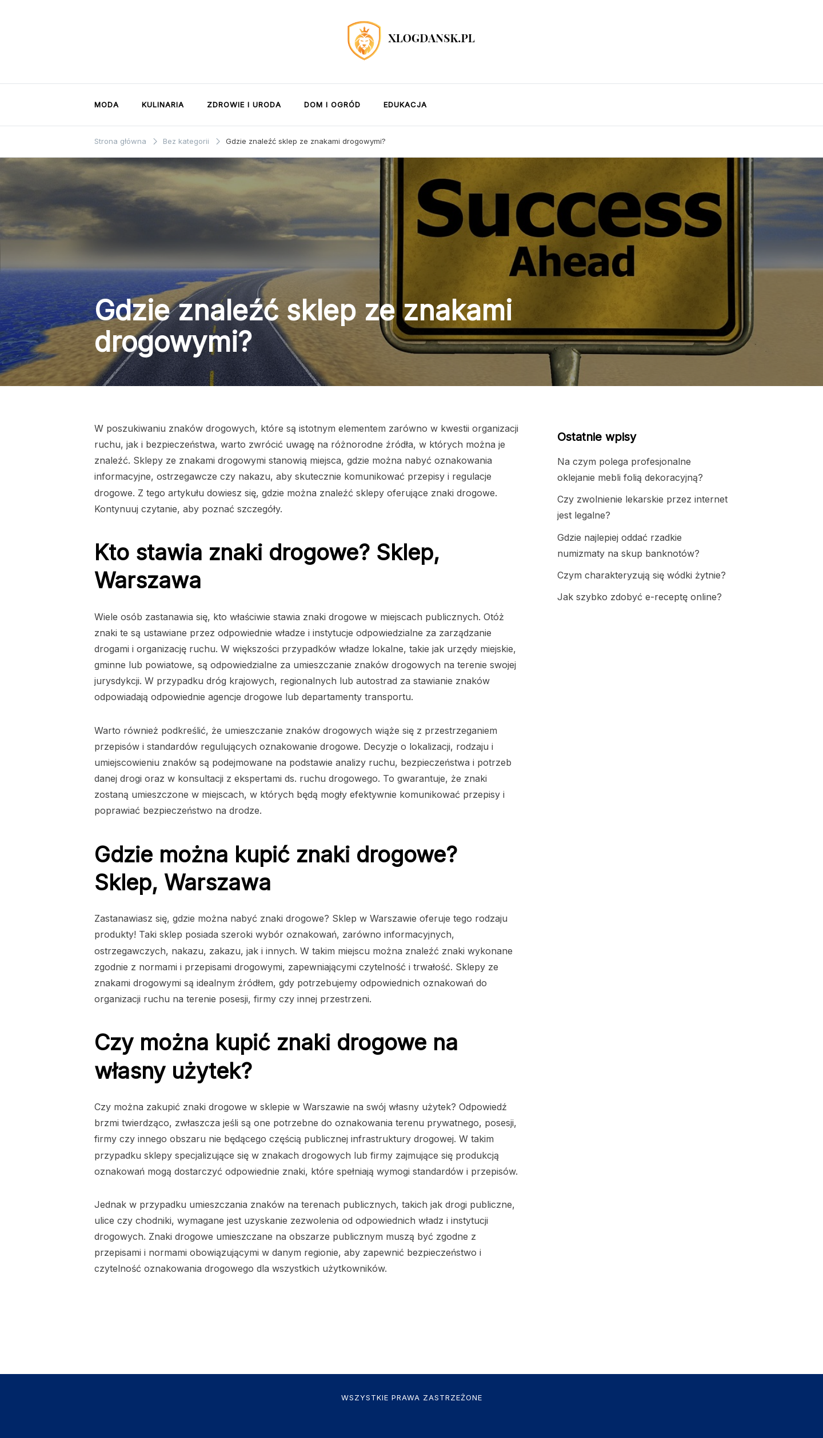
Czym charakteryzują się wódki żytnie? (641, 575)
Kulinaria (163, 104)
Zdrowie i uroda (244, 104)
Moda (106, 104)
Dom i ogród (332, 104)
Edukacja (405, 104)
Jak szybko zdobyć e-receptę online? (639, 596)
